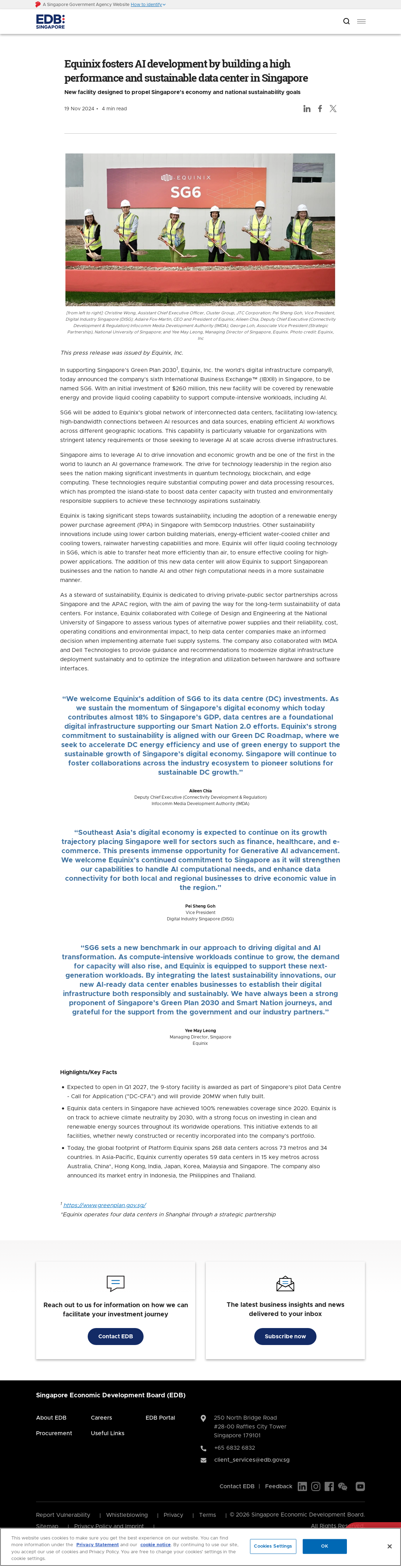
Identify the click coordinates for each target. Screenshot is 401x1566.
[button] (148, 4)
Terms (207, 1515)
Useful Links (107, 1433)
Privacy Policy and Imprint (109, 1526)
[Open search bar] (346, 22)
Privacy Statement (97, 1545)
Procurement (54, 1433)
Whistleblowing (127, 1515)
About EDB (51, 1418)
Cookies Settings (273, 1546)
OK (324, 1546)
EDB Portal (160, 1418)
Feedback (278, 1486)
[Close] (389, 1546)
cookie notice (155, 1545)
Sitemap (47, 1526)
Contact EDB (115, 1336)
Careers (101, 1418)
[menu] (361, 21)
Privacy (173, 1515)
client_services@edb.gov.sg (252, 1460)
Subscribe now (285, 1336)
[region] (200, 1547)
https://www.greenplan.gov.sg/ (104, 1205)
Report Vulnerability (63, 1515)
